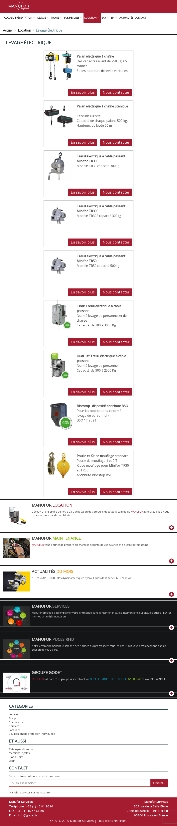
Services (14, 726)
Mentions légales (19, 753)
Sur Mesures (73, 18)
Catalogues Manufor (21, 749)
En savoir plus (83, 92)
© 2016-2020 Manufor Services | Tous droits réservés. (88, 821)
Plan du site (16, 757)
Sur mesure (16, 722)
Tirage (57, 18)
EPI (114, 18)
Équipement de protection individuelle (32, 734)
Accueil (9, 17)
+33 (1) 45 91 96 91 (40, 806)
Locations (15, 730)
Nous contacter (116, 92)
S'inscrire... (159, 782)
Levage (43, 18)
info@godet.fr (27, 815)
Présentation (25, 18)
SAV (105, 18)
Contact (140, 17)
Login (12, 760)
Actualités (126, 17)
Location (92, 18)
